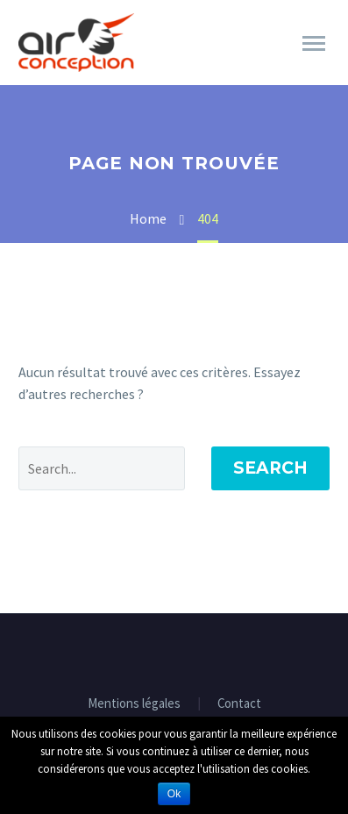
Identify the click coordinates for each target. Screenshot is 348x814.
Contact (239, 703)
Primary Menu (313, 43)
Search (270, 468)
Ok (174, 794)
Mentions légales (134, 703)
